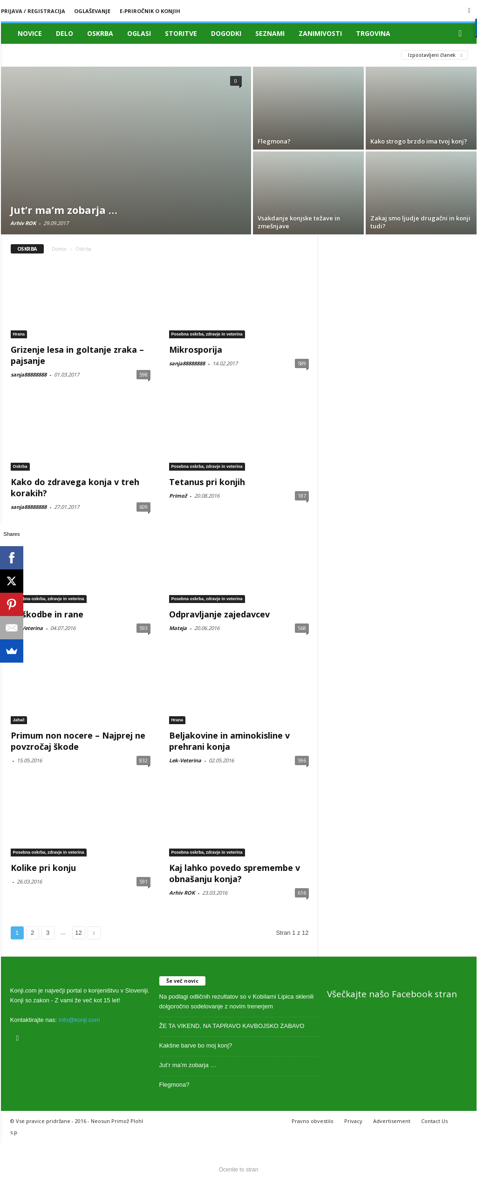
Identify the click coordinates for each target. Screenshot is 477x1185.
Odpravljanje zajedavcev (219, 614)
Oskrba (100, 33)
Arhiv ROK (23, 222)
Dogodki (226, 33)
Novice (30, 33)
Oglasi (139, 33)
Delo (64, 33)
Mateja (178, 627)
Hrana (19, 334)
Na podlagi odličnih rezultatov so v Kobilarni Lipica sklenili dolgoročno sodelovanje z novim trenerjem (236, 1001)
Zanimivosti (320, 33)
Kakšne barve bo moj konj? (195, 1045)
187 (302, 495)
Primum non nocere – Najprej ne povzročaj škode (78, 741)
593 (143, 627)
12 (78, 932)
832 (143, 760)
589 (302, 363)
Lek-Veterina (27, 627)
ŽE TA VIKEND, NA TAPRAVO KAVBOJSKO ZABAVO (232, 1025)
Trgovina (373, 33)
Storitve (181, 33)
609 (143, 506)
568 (302, 627)
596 (302, 760)
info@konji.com (79, 1019)
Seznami (270, 33)
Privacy (353, 1120)
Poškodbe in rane (47, 614)
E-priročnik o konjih (150, 10)
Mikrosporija (195, 349)
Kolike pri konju (43, 867)
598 (143, 374)
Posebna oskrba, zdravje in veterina (207, 334)
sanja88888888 (29, 374)
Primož (178, 495)
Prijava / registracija (33, 10)
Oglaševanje (92, 10)
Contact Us (434, 1120)
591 (143, 881)
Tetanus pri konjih (207, 481)
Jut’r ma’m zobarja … (188, 1065)
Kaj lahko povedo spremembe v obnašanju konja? (234, 873)
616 (302, 892)
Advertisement (391, 1120)
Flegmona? (174, 1084)
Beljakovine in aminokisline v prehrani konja (229, 741)
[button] (462, 33)
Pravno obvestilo (313, 1120)
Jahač (19, 720)
